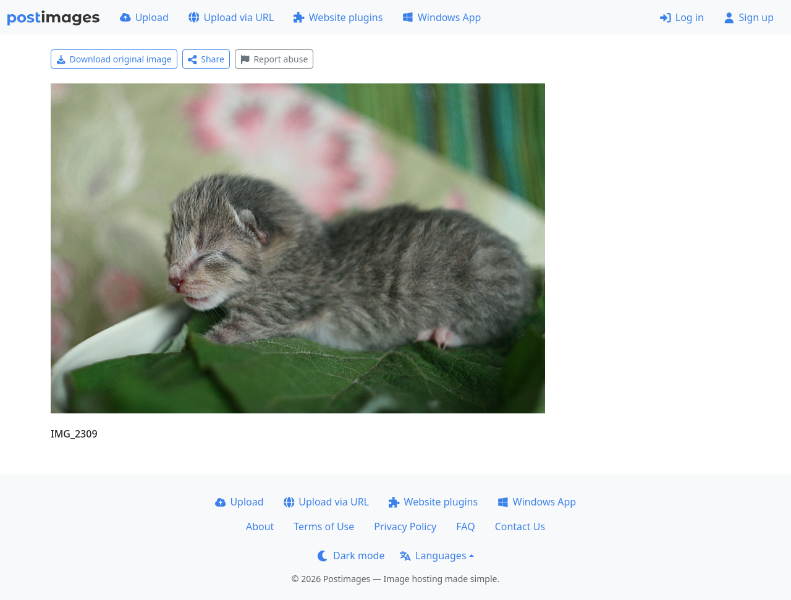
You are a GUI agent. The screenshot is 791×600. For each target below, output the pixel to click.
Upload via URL (231, 17)
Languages (433, 555)
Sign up (749, 17)
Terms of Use (324, 526)
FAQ (465, 526)
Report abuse (274, 59)
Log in (682, 17)
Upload (144, 17)
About (260, 526)
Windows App (441, 17)
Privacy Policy (405, 526)
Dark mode (351, 555)
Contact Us (520, 526)
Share (206, 59)
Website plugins (338, 17)
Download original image (114, 59)
